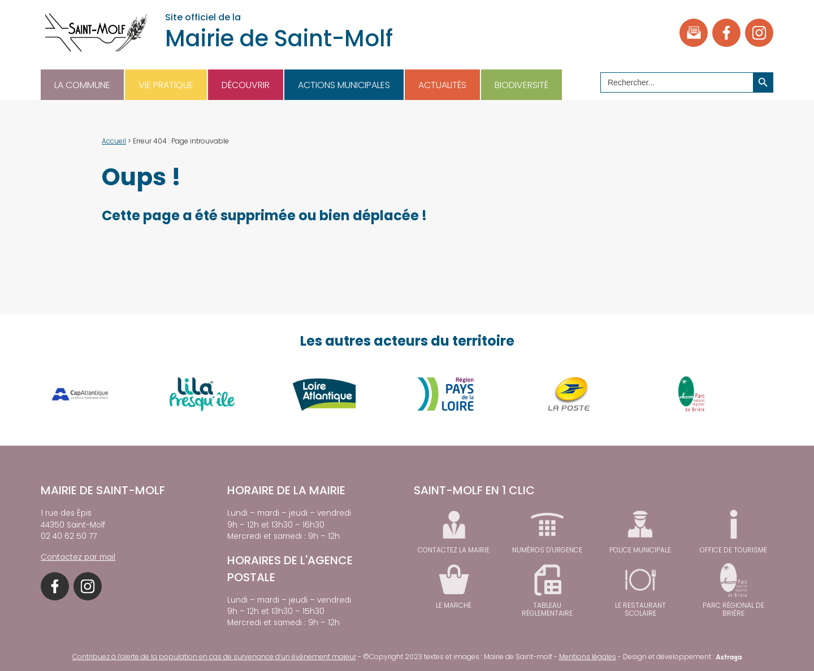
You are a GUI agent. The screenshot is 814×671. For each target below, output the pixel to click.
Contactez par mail (78, 557)
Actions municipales (344, 85)
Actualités (442, 85)
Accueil (114, 141)
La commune (82, 85)
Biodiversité (521, 85)
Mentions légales (587, 656)
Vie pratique (165, 85)
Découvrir (246, 85)
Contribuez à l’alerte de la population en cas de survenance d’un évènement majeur (214, 656)
